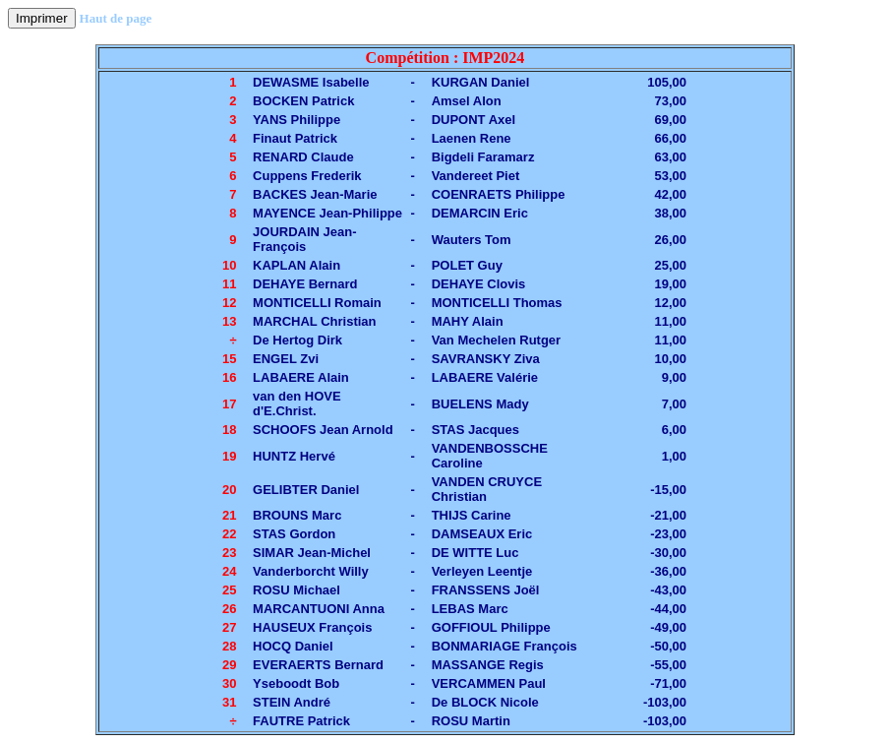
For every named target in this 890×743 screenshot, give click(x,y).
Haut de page (116, 18)
